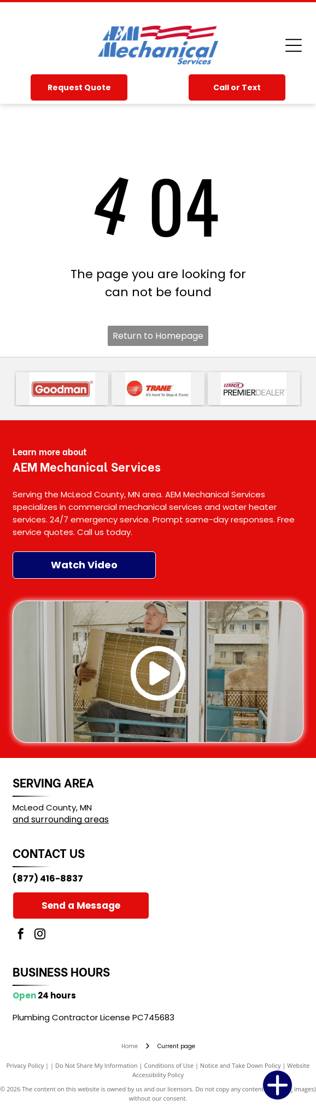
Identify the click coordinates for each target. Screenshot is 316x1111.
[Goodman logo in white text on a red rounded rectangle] (62, 388)
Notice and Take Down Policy (240, 1065)
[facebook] (21, 935)
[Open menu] (293, 45)
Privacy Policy (25, 1065)
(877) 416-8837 (48, 878)
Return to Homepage (158, 336)
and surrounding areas (61, 819)
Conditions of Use (169, 1065)
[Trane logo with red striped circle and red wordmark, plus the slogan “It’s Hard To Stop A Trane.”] (158, 388)
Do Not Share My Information (96, 1065)
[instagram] (40, 935)
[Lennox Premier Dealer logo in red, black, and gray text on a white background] (254, 388)
